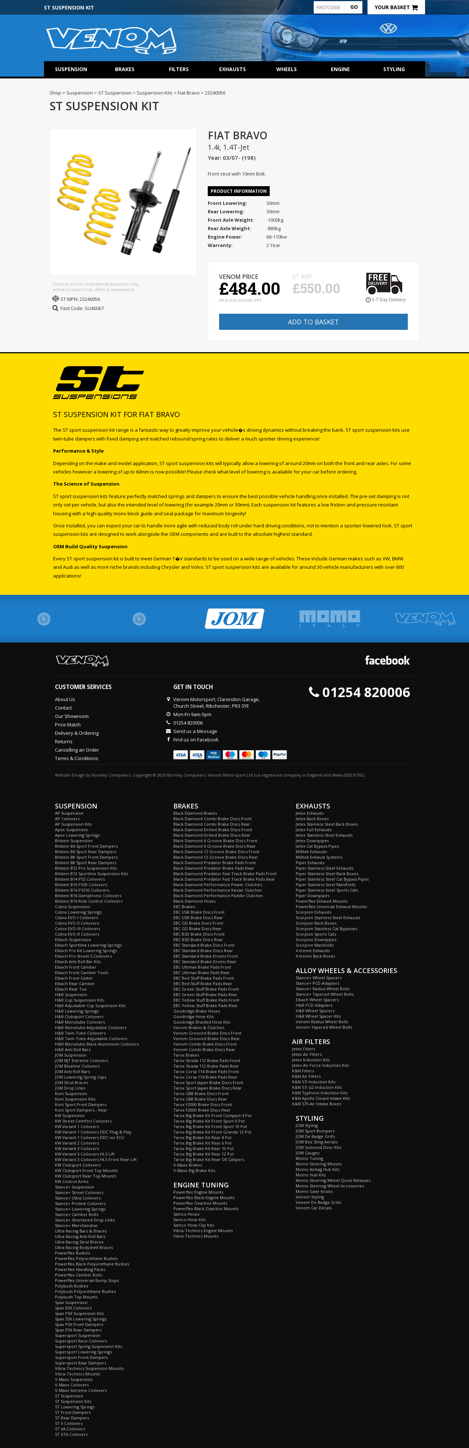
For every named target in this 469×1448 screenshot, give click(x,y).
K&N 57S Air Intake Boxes (316, 1103)
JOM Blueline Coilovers (77, 1066)
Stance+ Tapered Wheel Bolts (325, 994)
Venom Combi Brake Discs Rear (204, 1049)
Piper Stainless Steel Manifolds (325, 884)
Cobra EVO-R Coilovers (77, 934)
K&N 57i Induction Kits (313, 1081)
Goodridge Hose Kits (193, 1016)
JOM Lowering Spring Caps (80, 1077)
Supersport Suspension (77, 1335)
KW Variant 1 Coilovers (77, 1126)
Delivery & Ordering (77, 733)
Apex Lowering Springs (77, 835)
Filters (179, 69)
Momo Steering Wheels (318, 1164)
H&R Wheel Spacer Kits (318, 1016)
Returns (64, 741)
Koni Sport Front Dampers (80, 1104)
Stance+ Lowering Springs (80, 1209)
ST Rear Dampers (72, 1418)
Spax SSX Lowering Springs (81, 1319)
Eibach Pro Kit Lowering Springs (86, 950)
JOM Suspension (70, 1055)
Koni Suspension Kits (75, 1099)
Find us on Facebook (196, 739)
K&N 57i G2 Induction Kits (317, 1087)
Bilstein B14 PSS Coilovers (80, 879)
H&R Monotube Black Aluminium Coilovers (97, 1044)
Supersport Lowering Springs (83, 1352)
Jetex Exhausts (310, 813)
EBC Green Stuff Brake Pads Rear (205, 994)
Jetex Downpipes (312, 840)
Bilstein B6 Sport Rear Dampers (85, 851)
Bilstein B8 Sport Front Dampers (86, 857)
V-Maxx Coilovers (72, 1385)
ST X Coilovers (68, 1423)
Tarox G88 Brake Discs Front (201, 1093)
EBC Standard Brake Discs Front (203, 945)
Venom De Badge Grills (318, 1202)
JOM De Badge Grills (315, 1136)
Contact (63, 707)
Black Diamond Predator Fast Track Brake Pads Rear (224, 879)
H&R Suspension (71, 994)
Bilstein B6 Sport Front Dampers (86, 846)
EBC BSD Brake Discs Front (199, 934)
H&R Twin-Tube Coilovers (80, 1033)
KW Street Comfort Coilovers (83, 1121)
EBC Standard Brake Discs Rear (203, 950)
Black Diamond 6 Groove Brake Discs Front (215, 840)
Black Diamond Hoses (194, 901)
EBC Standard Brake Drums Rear (204, 961)
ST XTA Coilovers (71, 1434)
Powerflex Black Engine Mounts (203, 1197)
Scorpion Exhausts (313, 912)
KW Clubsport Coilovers (78, 1165)
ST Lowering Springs (75, 1407)
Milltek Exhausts (311, 851)
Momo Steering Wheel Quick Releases (333, 1180)
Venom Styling (310, 1197)
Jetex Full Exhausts (314, 829)
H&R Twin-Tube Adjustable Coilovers (91, 1038)
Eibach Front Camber (75, 967)
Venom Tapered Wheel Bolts (324, 1027)
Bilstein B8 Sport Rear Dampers (85, 862)
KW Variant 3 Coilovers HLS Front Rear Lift (96, 1159)
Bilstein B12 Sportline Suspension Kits (91, 873)
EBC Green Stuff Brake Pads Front (206, 989)
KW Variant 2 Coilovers (77, 1143)
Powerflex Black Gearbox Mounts (206, 1208)
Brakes (124, 69)
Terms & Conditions (76, 758)
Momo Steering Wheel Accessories (330, 1186)
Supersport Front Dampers (81, 1357)
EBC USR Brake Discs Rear (198, 917)
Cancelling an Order (77, 750)
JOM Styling (307, 1125)
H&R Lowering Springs (77, 1011)
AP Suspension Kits (73, 824)
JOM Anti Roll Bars (72, 1071)
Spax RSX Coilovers (73, 1308)
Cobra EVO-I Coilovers (76, 917)
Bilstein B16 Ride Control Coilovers (88, 901)
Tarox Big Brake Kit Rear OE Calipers (208, 1159)
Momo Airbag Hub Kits (317, 1169)
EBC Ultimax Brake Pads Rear (201, 972)
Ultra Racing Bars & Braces (81, 1231)
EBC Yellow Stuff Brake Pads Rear (205, 1005)
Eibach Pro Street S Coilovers (83, 956)
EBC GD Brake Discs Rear (197, 928)
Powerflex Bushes (72, 1253)
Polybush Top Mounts (76, 1297)
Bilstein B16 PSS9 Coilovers (81, 884)
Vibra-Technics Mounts (77, 1374)
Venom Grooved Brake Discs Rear (206, 1038)
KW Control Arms (71, 1181)
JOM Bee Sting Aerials (316, 1142)
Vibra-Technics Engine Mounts (203, 1230)
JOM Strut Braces (71, 1082)
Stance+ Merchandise (76, 1225)
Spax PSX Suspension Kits (79, 1313)
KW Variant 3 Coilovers (77, 1148)
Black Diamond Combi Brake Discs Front (212, 818)
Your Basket (396, 7)
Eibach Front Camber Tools (81, 972)
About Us (65, 699)
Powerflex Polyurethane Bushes (86, 1258)
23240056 (90, 299)
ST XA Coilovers (70, 1429)
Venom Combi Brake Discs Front (205, 1044)
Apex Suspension (71, 829)
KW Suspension (70, 1115)
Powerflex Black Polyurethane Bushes (92, 1264)
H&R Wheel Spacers (315, 1010)
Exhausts (232, 69)
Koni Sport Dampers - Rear (81, 1110)
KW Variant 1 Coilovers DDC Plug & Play (93, 1132)
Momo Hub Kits (311, 1175)
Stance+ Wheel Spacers (318, 977)
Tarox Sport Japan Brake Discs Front (208, 1082)
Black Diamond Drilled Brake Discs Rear (212, 835)
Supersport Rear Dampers (80, 1363)
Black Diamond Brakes (195, 813)
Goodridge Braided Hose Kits (201, 1022)
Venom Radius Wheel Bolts (322, 1021)
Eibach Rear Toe (71, 989)
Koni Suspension (71, 1093)
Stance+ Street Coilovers (79, 1192)
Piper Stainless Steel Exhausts (324, 868)
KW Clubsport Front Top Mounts (86, 1170)
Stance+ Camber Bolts (76, 1214)
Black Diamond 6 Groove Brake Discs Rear (214, 846)
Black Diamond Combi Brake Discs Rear (211, 824)
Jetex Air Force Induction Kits (320, 1065)
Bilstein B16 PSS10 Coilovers (82, 890)
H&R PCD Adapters (314, 1005)
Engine (340, 69)
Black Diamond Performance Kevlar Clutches (217, 890)
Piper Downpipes (312, 895)
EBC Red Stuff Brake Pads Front (203, 978)
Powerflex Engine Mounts (198, 1192)
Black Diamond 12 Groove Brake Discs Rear (215, 857)
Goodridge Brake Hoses (196, 1011)
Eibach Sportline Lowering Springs (88, 945)
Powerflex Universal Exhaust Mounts (331, 906)
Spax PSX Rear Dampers (78, 1330)
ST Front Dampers (73, 1412)
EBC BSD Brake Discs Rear (198, 939)
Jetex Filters (303, 1048)
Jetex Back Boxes (312, 818)
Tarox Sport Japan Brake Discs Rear (207, 1088)
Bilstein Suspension (74, 840)
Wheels (286, 69)
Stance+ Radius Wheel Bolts (323, 988)
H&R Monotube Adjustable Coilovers (90, 1027)
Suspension (71, 69)
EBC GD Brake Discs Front (198, 923)
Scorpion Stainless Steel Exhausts (328, 917)
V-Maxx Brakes (187, 1165)
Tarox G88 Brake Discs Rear (200, 1099)
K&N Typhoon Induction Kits (319, 1092)
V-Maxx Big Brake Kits (194, 1170)
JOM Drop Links (70, 1088)
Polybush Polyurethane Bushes (85, 1291)
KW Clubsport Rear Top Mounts (85, 1176)
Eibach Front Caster (74, 978)
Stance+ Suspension (74, 1187)
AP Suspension (69, 813)
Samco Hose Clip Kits (193, 1225)
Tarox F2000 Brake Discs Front (202, 1104)
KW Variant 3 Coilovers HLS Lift (85, 1154)
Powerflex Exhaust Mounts (321, 901)
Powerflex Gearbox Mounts (200, 1203)
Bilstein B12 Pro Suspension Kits (86, 868)
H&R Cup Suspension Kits (79, 1000)
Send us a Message (195, 731)
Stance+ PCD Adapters (317, 983)
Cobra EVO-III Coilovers (77, 928)
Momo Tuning (309, 1158)
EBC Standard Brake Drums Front (205, 956)
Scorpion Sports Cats (316, 934)
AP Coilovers (67, 818)
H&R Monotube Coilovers (80, 1022)
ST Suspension (69, 1396)
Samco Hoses (186, 1214)
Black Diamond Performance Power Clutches (217, 884)
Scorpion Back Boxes (316, 923)
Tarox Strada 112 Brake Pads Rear (206, 1066)
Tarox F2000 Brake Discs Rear (201, 1110)
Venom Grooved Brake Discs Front (207, 1033)
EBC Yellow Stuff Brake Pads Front (206, 1000)
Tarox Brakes (186, 1055)
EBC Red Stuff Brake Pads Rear (202, 983)
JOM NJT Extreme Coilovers (81, 1060)
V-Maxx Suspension (74, 1379)
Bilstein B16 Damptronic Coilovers (88, 895)
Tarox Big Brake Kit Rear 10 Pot (203, 1148)
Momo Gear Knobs (314, 1191)
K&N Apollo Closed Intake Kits (321, 1098)
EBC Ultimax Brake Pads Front (202, 967)
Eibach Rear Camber (75, 983)
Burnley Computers (111, 775)
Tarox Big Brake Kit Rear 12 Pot (203, 1154)
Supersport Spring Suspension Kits (88, 1346)
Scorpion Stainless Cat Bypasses (326, 928)
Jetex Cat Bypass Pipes (317, 846)
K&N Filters (303, 1070)
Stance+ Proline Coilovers (80, 1203)
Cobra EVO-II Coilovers (77, 923)
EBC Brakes (184, 906)
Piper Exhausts (310, 862)
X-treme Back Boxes (315, 956)
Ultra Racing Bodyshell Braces (84, 1247)
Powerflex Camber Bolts (78, 1275)
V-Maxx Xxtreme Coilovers (81, 1390)
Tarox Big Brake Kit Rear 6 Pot (202, 1143)
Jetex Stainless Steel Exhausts (324, 835)
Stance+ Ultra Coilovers (78, 1198)
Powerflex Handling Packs (80, 1269)
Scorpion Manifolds (314, 945)
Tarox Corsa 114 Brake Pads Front (206, 1071)
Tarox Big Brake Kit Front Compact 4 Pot (212, 1115)
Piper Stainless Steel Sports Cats (327, 890)
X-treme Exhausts (313, 950)
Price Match (68, 724)
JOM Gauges (308, 1153)
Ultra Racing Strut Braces (79, 1242)
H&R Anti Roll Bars (73, 1049)
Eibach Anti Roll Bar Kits (78, 961)
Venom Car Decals (314, 1208)
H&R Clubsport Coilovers (79, 1016)
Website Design (70, 775)
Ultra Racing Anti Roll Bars (80, 1236)
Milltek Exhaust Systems (319, 857)
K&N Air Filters (306, 1076)
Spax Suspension (71, 1302)
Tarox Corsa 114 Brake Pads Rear (205, 1077)
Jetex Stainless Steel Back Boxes (327, 824)
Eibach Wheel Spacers (317, 999)
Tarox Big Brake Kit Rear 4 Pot (202, 1137)
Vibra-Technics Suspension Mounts (89, 1368)
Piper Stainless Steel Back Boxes (327, 873)
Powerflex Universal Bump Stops (87, 1280)
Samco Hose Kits (189, 1219)
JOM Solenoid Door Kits (318, 1147)
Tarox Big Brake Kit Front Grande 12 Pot (212, 1132)
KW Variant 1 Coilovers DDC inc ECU (89, 1137)
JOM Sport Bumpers (315, 1131)
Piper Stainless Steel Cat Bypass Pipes (332, 879)
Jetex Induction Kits (311, 1059)
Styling (394, 69)
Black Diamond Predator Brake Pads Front (214, 862)
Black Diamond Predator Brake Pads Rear (213, 868)
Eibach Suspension (73, 939)
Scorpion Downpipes (316, 939)
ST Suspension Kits (73, 1401)
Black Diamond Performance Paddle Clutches (218, 895)
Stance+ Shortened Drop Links (85, 1220)
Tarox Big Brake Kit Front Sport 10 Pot (210, 1126)
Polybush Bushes (71, 1286)
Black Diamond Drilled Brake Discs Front (212, 829)
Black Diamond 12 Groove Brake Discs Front (216, 851)
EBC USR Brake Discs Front (199, 912)
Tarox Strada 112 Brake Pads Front (206, 1060)
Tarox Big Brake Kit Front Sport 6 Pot (209, 1121)
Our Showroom (72, 716)
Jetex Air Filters (307, 1054)
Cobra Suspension (72, 906)
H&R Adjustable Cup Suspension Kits (90, 1005)
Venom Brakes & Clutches (198, 1027)
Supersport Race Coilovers (81, 1341)
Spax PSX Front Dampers (79, 1324)
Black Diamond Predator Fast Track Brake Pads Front (225, 873)
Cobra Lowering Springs (78, 912)
